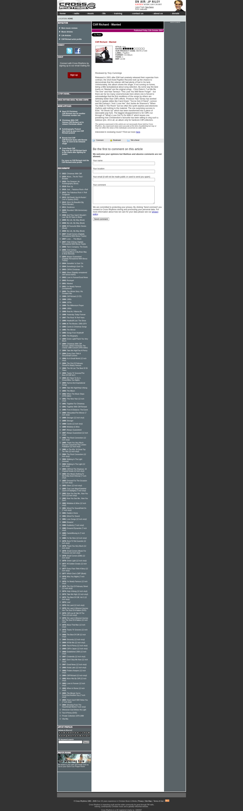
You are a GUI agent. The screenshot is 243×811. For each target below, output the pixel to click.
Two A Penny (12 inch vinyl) (74, 646)
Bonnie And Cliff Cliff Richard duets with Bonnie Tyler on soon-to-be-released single (74, 141)
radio (75, 13)
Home (70, 19)
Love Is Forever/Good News (75, 277)
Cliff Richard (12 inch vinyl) (74, 675)
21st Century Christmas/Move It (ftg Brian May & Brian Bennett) (74, 252)
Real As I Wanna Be (72, 311)
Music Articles (67, 32)
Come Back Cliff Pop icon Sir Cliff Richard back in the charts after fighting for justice (74, 151)
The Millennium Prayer (73, 305)
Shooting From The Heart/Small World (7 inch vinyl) (74, 706)
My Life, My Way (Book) (73, 220)
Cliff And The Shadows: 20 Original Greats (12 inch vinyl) (74, 470)
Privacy (141, 801)
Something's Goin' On (72, 266)
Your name (98, 160)
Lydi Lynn (143, 9)
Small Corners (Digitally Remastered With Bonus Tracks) (74, 235)
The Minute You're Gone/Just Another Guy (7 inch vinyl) (73, 695)
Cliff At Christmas (71, 269)
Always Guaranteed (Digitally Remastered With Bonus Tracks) (74, 258)
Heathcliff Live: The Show (74, 321)
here (138, 132)
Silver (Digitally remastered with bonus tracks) (74, 274)
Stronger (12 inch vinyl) (73, 418)
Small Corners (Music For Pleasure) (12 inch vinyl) (74, 552)
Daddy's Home (70, 513)
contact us (137, 13)
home (62, 13)
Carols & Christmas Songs (74, 327)
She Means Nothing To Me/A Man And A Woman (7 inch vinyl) (74, 476)
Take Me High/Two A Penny (74, 350)
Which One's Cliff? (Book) (74, 573)
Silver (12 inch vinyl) (72, 486)
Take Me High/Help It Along (74, 388)
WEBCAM (148, 4)
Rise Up (67, 186)
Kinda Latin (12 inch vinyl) (74, 668)
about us (157, 13)
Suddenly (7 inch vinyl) (73, 525)
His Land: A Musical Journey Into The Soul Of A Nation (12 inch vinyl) (75, 620)
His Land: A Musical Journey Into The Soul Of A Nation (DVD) (75, 609)
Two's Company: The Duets (75, 247)
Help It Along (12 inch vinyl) (74, 591)
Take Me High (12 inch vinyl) (75, 594)
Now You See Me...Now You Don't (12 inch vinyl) (75, 494)
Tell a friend (133, 140)
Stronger (67, 421)
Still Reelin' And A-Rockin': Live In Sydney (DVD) (74, 198)
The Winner (69, 330)
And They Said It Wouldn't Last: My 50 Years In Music (74, 216)
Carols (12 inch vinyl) (72, 424)
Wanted (67, 283)
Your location (98, 168)
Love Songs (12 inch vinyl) (74, 519)
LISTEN (139, 4)
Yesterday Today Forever (74, 315)
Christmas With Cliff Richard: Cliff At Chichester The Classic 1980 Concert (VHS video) (75, 346)
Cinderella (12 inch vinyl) (73, 657)
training (117, 13)
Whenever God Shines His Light (74, 710)
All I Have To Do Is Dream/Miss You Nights (71, 379)
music (89, 13)
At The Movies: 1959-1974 (74, 324)
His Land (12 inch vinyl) (73, 605)
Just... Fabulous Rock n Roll (75, 189)
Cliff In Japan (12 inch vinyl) (75, 649)
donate (174, 13)
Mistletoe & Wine (70, 427)
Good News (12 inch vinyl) (74, 664)
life (103, 13)
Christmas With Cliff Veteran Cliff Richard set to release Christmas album (73, 122)
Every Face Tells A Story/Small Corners (71, 355)
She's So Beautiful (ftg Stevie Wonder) (73, 203)
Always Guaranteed (72, 430)
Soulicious (68, 207)
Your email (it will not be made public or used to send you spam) (121, 177)
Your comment (99, 185)
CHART (158, 4)
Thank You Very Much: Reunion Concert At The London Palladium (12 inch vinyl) (74, 445)
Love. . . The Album (71, 239)
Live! (66, 602)
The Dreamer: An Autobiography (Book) (71, 183)
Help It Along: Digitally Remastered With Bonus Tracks (74, 243)
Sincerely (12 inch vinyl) (73, 639)
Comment (98, 140)
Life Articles (66, 35)
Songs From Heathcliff (73, 333)
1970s (67, 302)
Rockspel (68, 280)
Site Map (148, 801)
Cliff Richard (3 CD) (72, 296)
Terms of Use (158, 801)
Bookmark (115, 140)
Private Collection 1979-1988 (73, 716)
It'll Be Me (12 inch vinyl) (73, 643)
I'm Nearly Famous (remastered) (71, 288)
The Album (68, 391)
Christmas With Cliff (72, 174)
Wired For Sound (71, 516)
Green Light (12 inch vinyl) (74, 561)
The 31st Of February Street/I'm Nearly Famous (72, 364)
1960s (67, 308)
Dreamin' (68, 522)
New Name (149, 7)
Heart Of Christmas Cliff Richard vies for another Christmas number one (73, 113)
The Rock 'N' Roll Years (73, 318)
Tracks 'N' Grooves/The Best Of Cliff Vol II (73, 374)
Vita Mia (65, 719)
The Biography (70, 336)
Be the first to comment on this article (118, 149)
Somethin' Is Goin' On (72, 263)
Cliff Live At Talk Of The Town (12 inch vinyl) (73, 614)
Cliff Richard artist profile (71, 39)
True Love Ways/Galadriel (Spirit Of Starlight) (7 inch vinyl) (74, 490)
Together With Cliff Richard (74, 407)
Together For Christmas (73, 404)
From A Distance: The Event (75, 410)
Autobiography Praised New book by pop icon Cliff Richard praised (73, 131)
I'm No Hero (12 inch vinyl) (74, 538)
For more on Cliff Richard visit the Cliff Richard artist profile (75, 161)
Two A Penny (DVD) (69, 713)
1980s (67, 299)
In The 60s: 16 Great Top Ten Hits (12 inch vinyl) (74, 450)
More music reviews (69, 28)
